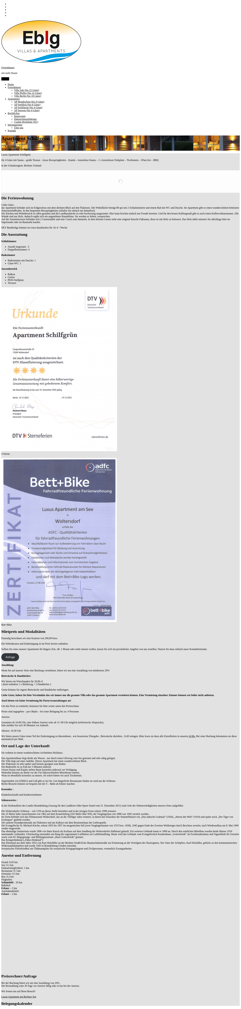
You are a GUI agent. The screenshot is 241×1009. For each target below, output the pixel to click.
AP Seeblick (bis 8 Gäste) (27, 104)
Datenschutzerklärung (25, 119)
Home (11, 84)
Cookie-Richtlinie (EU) (26, 122)
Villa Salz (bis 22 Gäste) (26, 90)
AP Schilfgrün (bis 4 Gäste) (28, 107)
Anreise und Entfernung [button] (21, 855)
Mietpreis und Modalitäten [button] (23, 631)
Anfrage (10, 657)
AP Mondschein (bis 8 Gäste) (29, 101)
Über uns (18, 127)
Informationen (15, 124)
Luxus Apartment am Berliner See (18, 996)
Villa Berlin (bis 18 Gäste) (27, 96)
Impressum (19, 116)
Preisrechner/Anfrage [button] (19, 976)
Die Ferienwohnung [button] (17, 198)
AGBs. (192, 736)
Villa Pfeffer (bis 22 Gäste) (28, 93)
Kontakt (12, 130)
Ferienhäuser (8, 67)
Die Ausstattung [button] (14, 234)
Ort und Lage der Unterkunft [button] (25, 746)
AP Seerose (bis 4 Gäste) (27, 110)
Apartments (14, 98)
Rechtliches (14, 113)
